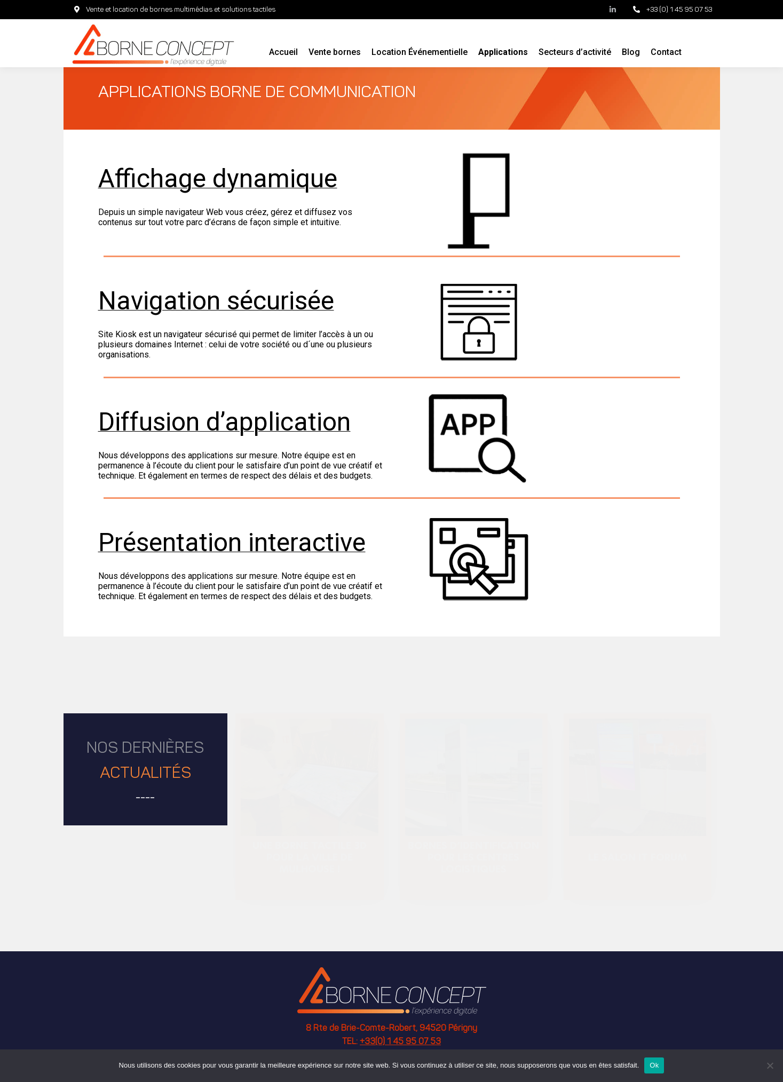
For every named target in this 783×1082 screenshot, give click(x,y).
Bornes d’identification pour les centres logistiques (473, 857)
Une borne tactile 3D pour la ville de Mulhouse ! (309, 857)
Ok (654, 1065)
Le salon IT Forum (637, 857)
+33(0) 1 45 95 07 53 (400, 1042)
